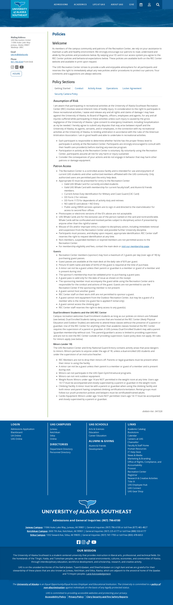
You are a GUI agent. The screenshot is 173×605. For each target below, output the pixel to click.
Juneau (53, 429)
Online (53, 438)
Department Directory (61, 449)
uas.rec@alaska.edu (19, 54)
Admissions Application (22, 429)
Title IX (131, 481)
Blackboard (16, 432)
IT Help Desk (134, 452)
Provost (132, 468)
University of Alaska (28, 584)
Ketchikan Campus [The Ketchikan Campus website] (37, 531)
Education (94, 432)
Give (131, 4)
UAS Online (16, 438)
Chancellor (133, 442)
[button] (149, 4)
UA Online (16, 435)
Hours (16, 73)
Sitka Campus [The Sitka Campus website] (37, 535)
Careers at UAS (135, 438)
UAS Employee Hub (137, 484)
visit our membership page (135, 246)
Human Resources (137, 448)
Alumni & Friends (97, 445)
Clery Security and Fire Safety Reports (107, 596)
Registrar (132, 474)
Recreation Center (137, 471)
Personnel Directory (60, 452)
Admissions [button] (61, 4)
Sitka (52, 435)
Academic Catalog (137, 429)
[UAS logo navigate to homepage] (20, 9)
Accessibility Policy (55, 596)
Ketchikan (55, 432)
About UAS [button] (117, 4)
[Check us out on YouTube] (93, 542)
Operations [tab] (112, 88)
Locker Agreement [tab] (132, 88)
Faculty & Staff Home (138, 445)
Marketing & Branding (139, 458)
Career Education (97, 435)
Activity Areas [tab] (95, 88)
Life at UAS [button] (99, 4)
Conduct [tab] (79, 88)
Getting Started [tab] (62, 88)
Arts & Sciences (96, 429)
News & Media (135, 455)
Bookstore (133, 432)
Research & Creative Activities (143, 478)
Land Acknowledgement (98, 573)
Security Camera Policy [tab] (66, 93)
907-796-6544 (17, 61)
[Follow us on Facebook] (78, 542)
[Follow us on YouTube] (22, 67)
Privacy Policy (76, 596)
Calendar (132, 435)
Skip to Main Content (12, 2)
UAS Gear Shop (135, 491)
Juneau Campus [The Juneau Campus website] (34, 527)
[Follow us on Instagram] (12, 67)
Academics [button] (80, 4)
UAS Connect (134, 488)
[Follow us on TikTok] (88, 542)
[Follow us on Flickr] (16, 67)
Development (96, 449)
